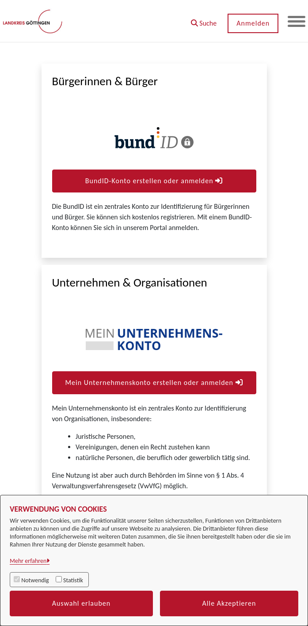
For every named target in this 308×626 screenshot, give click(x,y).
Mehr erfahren (28, 561)
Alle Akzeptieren (229, 603)
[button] (203, 20)
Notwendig (35, 580)
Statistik (73, 580)
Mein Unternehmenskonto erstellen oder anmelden (154, 382)
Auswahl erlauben (81, 603)
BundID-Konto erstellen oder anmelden (154, 181)
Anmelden (253, 23)
